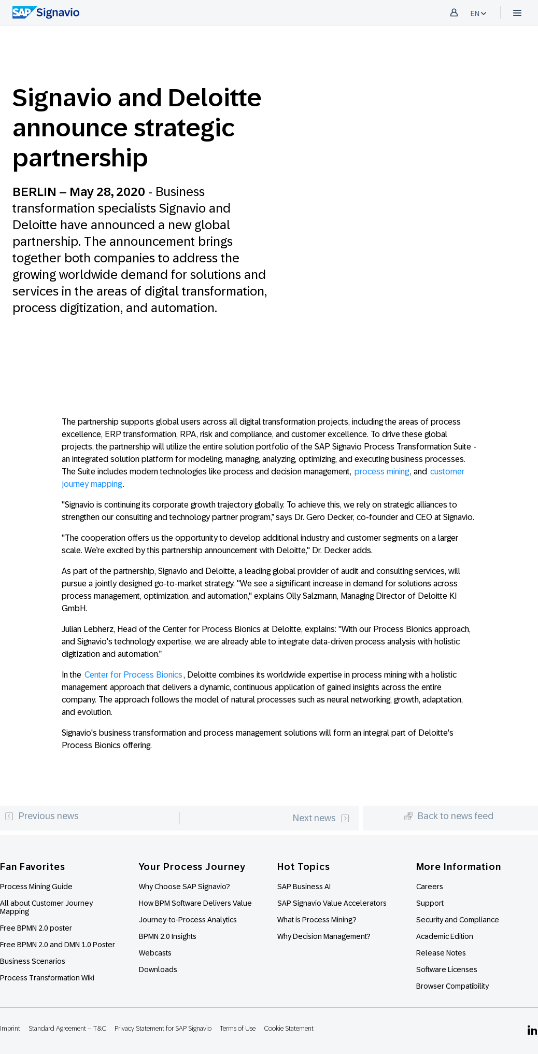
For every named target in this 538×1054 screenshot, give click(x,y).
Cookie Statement (289, 1028)
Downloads (158, 969)
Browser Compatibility (452, 986)
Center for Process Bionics (133, 674)
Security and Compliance (457, 920)
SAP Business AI (304, 886)
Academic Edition (444, 936)
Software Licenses (446, 969)
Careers (429, 886)
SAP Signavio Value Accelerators (332, 903)
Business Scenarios (32, 961)
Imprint (10, 1028)
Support (430, 903)
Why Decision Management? (324, 936)
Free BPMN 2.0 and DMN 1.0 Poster (57, 944)
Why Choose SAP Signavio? (184, 886)
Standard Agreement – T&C (67, 1028)
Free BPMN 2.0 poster (36, 928)
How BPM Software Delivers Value (195, 903)
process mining (382, 471)
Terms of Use (238, 1028)
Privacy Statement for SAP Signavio (163, 1028)
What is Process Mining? (317, 920)
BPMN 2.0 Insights (167, 936)
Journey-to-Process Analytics (188, 920)
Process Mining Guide (36, 886)
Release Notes (441, 953)
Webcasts (155, 953)
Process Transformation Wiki (47, 978)
